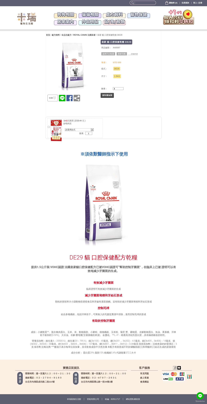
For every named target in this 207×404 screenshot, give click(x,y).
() (171, 3)
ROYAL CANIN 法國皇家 (84, 35)
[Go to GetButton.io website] (200, 401)
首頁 (48, 35)
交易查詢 (185, 3)
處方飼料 (56, 35)
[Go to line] (200, 395)
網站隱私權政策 (133, 399)
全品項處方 (67, 35)
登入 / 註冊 (197, 3)
